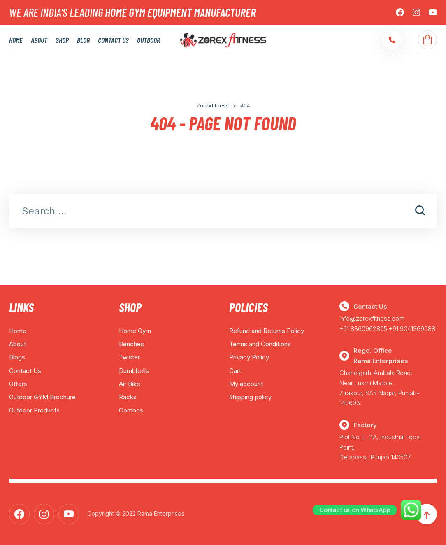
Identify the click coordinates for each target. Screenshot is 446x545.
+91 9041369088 (412, 329)
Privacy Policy (249, 357)
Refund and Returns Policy (266, 331)
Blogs (17, 357)
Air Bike (129, 384)
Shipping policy (250, 397)
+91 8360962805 (363, 329)
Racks (128, 397)
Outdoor (148, 39)
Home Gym (135, 331)
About (39, 39)
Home (16, 39)
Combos (131, 410)
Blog (83, 39)
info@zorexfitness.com (371, 318)
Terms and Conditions (260, 344)
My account (246, 384)
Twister (129, 357)
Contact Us (113, 39)
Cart (235, 371)
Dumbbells (134, 371)
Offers (18, 384)
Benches (131, 344)
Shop (62, 39)
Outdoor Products (34, 410)
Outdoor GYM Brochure (42, 397)
